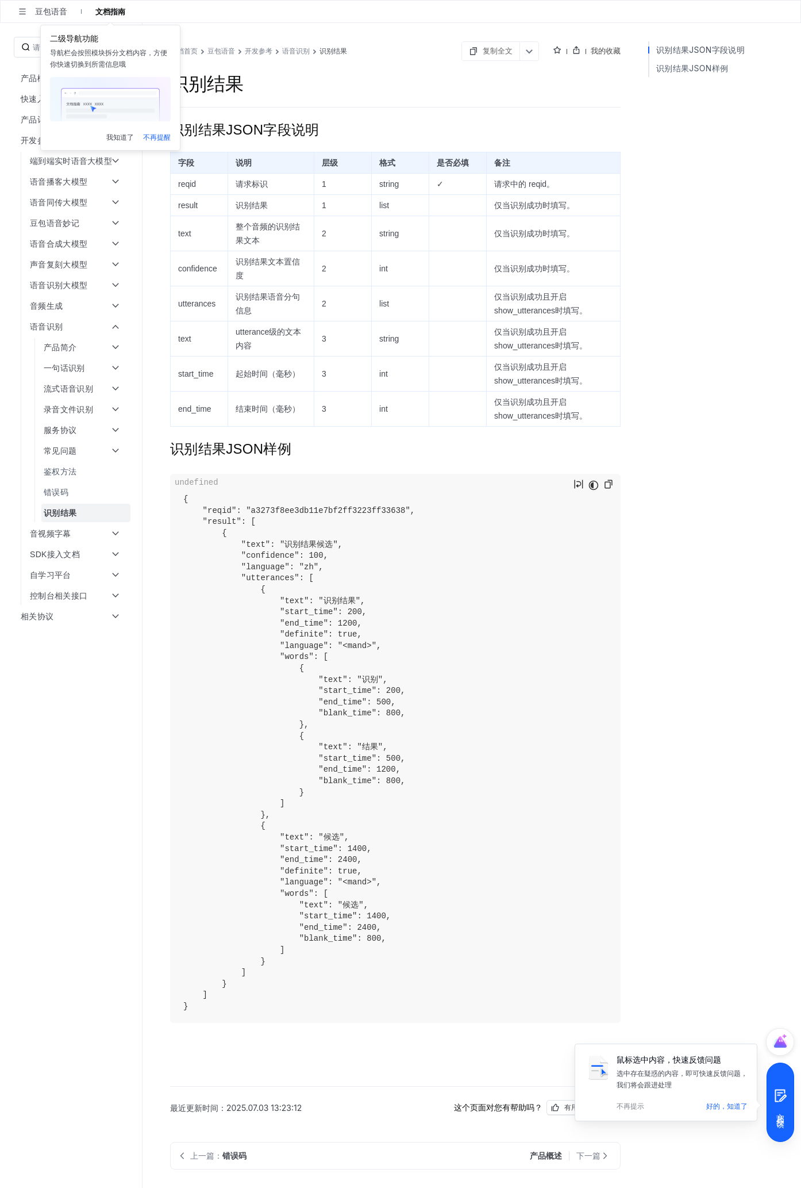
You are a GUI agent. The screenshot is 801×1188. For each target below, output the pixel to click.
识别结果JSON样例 (692, 68)
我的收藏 (606, 50)
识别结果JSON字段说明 (700, 50)
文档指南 (110, 11)
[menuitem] (72, 471)
